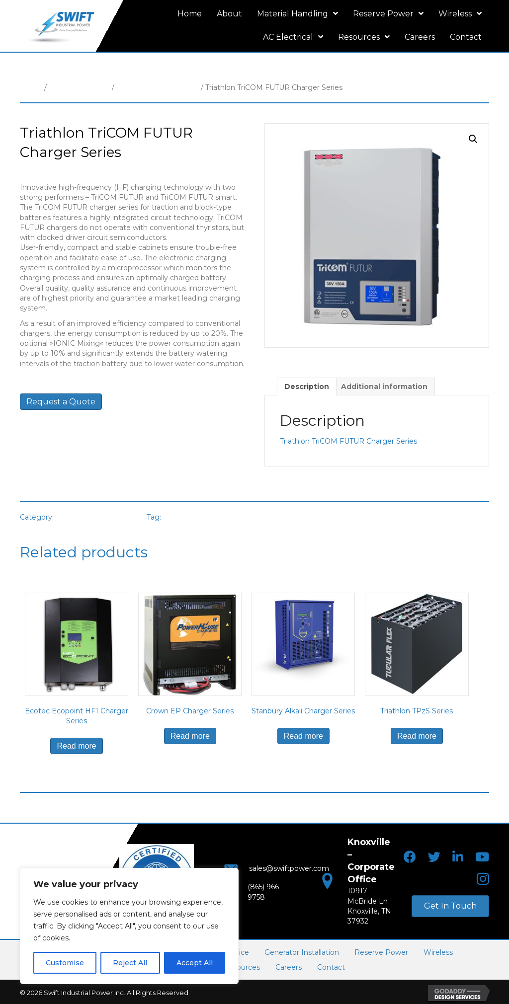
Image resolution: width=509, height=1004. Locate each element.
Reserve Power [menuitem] (381, 951)
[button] (473, 139)
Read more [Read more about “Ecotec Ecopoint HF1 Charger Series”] (76, 746)
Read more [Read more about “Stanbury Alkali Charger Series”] (303, 736)
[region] (129, 926)
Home (31, 87)
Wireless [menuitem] (438, 951)
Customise (65, 962)
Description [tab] (306, 386)
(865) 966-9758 (264, 891)
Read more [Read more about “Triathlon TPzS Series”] (416, 736)
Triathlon (180, 517)
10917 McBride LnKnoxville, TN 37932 (370, 899)
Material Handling (79, 87)
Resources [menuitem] (241, 966)
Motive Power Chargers (157, 87)
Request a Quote (60, 401)
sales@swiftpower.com (280, 871)
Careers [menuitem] (288, 966)
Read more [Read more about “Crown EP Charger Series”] (190, 736)
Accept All (194, 962)
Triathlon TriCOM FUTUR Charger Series (348, 441)
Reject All (130, 962)
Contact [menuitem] (331, 966)
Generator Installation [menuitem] (301, 951)
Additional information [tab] (384, 386)
